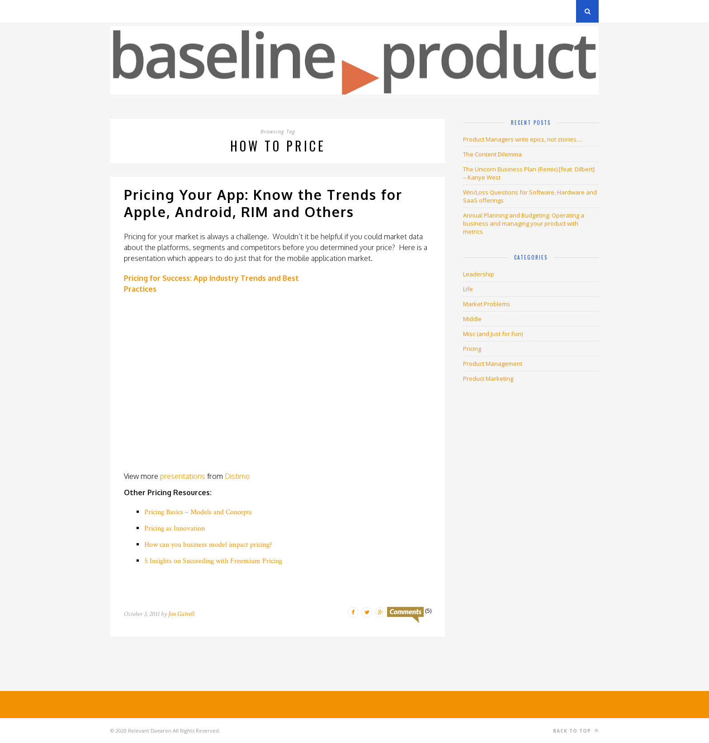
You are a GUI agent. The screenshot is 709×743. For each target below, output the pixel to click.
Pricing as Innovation (174, 528)
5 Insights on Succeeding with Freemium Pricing (213, 561)
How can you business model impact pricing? (208, 544)
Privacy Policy (173, 11)
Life (468, 289)
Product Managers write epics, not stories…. (523, 139)
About (218, 11)
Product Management (492, 364)
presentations (182, 476)
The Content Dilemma (492, 154)
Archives (123, 11)
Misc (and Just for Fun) (493, 334)
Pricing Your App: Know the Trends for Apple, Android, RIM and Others (263, 203)
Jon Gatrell (181, 614)
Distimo (237, 476)
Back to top (576, 730)
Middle (472, 319)
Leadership (478, 274)
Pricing (472, 349)
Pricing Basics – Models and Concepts (198, 512)
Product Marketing (488, 378)
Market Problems (486, 304)
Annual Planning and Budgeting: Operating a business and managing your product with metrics (523, 223)
